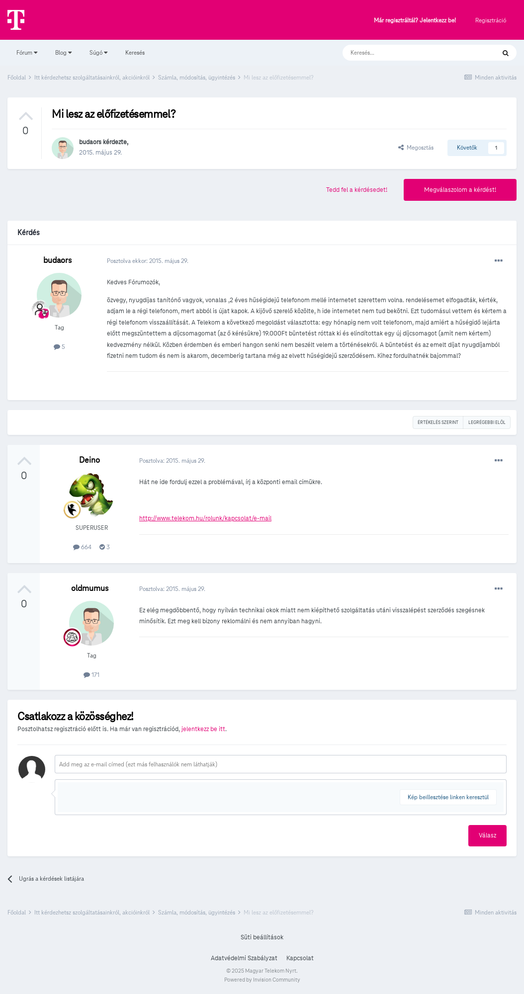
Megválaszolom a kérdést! (460, 190)
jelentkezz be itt (203, 729)
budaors (90, 142)
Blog (63, 52)
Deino (89, 460)
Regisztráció (490, 20)
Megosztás (416, 147)
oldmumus (89, 588)
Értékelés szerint (438, 422)
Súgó (98, 52)
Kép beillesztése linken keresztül (448, 797)
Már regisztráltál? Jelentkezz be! (415, 20)
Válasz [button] (487, 835)
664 (82, 547)
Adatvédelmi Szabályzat (244, 958)
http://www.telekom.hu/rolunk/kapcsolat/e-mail (205, 518)
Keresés (135, 52)
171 (91, 674)
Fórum (26, 52)
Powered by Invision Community (262, 979)
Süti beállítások (262, 937)
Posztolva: (172, 460)
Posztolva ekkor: (147, 260)
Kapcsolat (300, 958)
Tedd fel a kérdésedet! (356, 190)
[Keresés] (409, 53)
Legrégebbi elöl (487, 422)
